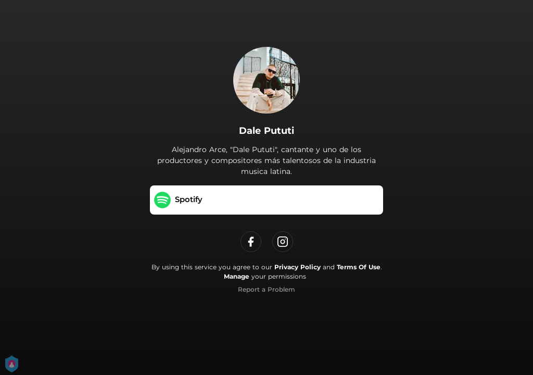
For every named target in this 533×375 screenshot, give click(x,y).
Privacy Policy (297, 267)
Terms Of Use (358, 267)
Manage (236, 276)
